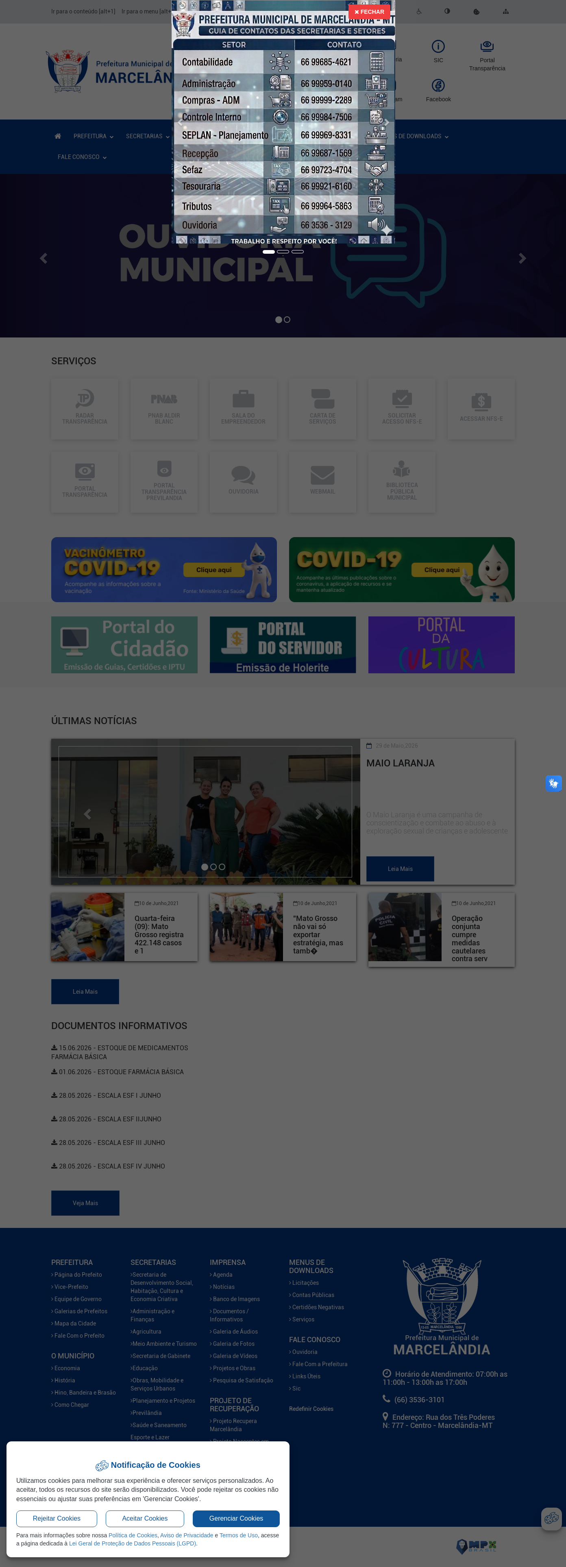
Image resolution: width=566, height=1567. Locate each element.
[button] (180, 122)
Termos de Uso (239, 1535)
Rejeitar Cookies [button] (57, 1518)
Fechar (369, 12)
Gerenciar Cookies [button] (236, 1518)
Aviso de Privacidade (186, 1535)
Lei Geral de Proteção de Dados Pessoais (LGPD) (132, 1543)
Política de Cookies (133, 1535)
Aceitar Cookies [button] (145, 1518)
